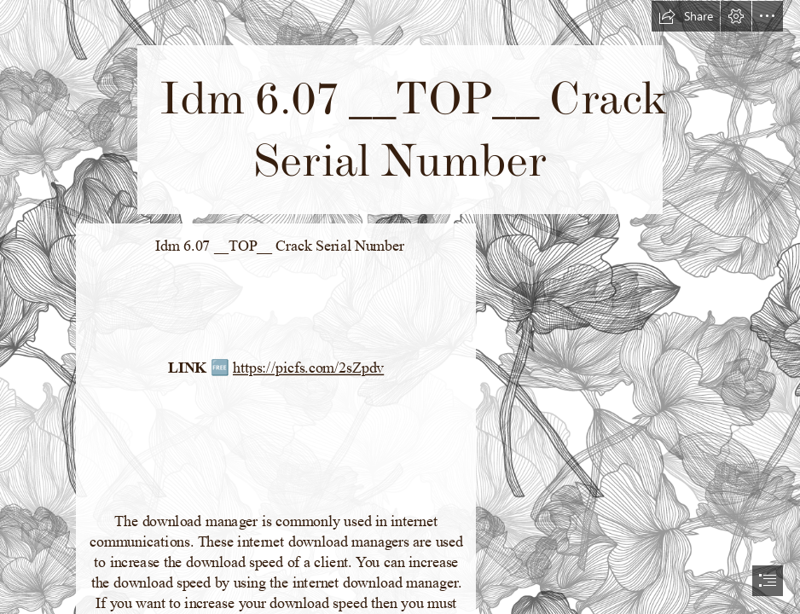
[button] (686, 16)
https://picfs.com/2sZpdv (308, 368)
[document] (400, 307)
